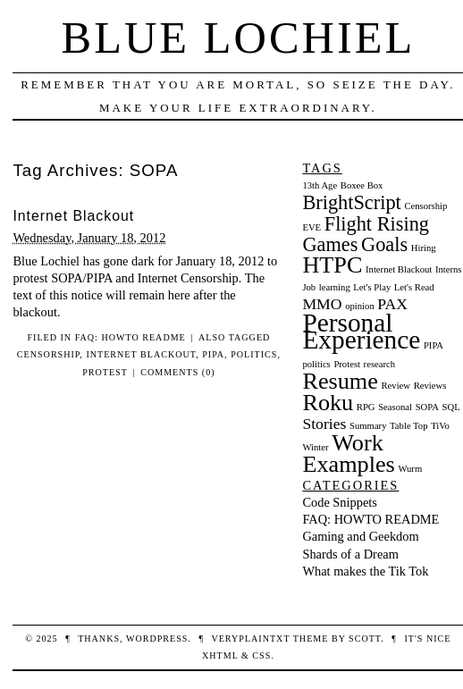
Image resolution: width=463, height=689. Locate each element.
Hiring (423, 248)
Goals (384, 244)
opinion (360, 306)
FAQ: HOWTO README (130, 337)
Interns (448, 269)
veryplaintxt (250, 638)
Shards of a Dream (350, 554)
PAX (392, 304)
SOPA (427, 407)
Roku (327, 403)
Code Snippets (339, 502)
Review (395, 386)
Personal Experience (361, 331)
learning (334, 287)
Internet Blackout (73, 215)
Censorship (48, 354)
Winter (315, 447)
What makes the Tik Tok (365, 571)
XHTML (220, 655)
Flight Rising (376, 224)
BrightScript (351, 202)
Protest (105, 372)
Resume (339, 381)
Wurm (410, 469)
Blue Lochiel (239, 38)
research (380, 364)
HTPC (332, 265)
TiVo (440, 426)
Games (330, 244)
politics (254, 354)
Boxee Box (362, 185)
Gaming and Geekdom (360, 536)
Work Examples (348, 453)
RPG (366, 407)
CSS (261, 655)
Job (309, 287)
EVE (311, 227)
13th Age (319, 185)
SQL (451, 407)
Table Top (408, 426)
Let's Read (414, 287)
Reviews (430, 386)
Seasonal (395, 407)
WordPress (157, 638)
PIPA (213, 354)
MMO (321, 304)
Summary (367, 426)
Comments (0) (177, 372)
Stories (324, 424)
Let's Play (372, 287)
